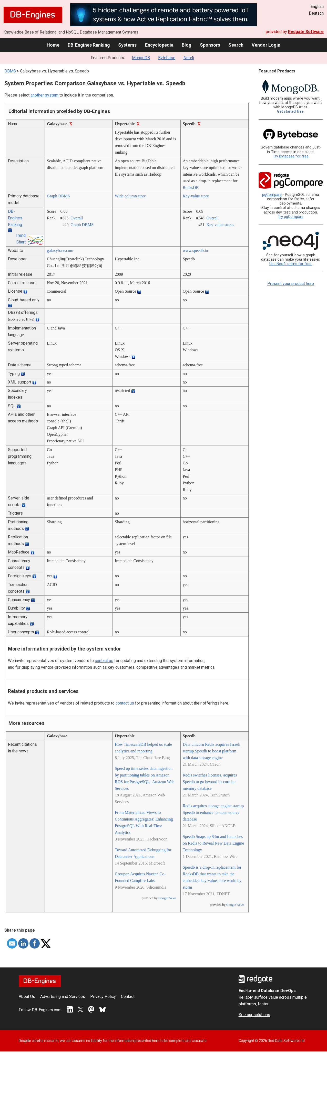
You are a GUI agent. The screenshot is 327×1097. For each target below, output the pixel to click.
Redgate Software (306, 31)
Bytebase (166, 57)
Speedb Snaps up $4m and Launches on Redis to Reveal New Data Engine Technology (213, 843)
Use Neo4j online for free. (290, 264)
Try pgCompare (290, 217)
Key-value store (196, 196)
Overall (76, 218)
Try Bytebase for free (291, 156)
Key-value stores (220, 224)
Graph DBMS (58, 196)
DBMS (10, 71)
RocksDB (191, 187)
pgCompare (272, 195)
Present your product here (290, 283)
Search (235, 45)
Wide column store (130, 196)
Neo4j (188, 57)
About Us (27, 996)
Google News (167, 898)
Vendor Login (266, 45)
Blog (186, 45)
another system (44, 95)
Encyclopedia (159, 45)
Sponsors (210, 45)
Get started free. (290, 111)
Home (53, 45)
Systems (127, 45)
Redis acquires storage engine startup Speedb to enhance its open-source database (213, 812)
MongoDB (141, 57)
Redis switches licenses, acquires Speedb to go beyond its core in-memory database (210, 782)
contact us (104, 660)
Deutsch (316, 13)
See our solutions (254, 1014)
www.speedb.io (195, 250)
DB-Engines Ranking (89, 45)
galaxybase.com (60, 250)
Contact (128, 996)
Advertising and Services (62, 996)
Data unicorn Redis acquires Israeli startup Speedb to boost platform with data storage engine (211, 751)
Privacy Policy (103, 996)
